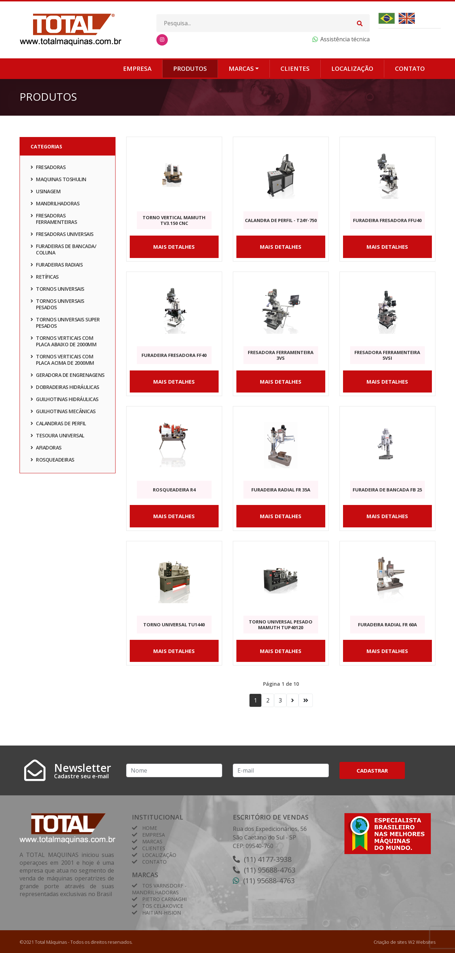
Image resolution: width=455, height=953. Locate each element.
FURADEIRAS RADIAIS (56, 266)
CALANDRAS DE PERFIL (58, 425)
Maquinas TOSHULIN (58, 181)
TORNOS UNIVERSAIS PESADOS (57, 305)
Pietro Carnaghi (164, 899)
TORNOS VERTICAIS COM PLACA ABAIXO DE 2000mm (63, 342)
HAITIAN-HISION (161, 912)
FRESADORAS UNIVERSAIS (62, 235)
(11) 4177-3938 (267, 859)
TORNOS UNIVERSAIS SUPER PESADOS (65, 324)
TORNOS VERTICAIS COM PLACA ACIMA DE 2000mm (62, 361)
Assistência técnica (345, 39)
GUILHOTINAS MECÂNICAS (63, 413)
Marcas (241, 68)
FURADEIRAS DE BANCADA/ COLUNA (63, 251)
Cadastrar (372, 770)
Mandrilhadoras (55, 205)
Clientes (295, 68)
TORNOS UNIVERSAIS (57, 290)
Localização (352, 68)
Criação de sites (390, 942)
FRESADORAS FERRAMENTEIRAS (54, 220)
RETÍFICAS (45, 278)
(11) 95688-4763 (269, 870)
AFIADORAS (46, 449)
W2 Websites (421, 942)
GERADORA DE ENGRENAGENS (68, 376)
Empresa (137, 68)
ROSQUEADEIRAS (52, 461)
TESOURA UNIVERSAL (57, 437)
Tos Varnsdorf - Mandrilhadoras (159, 889)
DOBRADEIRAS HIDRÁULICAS (65, 388)
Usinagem (45, 193)
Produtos (190, 68)
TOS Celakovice (162, 905)
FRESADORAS (48, 168)
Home (149, 828)
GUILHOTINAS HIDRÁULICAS (64, 400)
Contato (410, 68)
